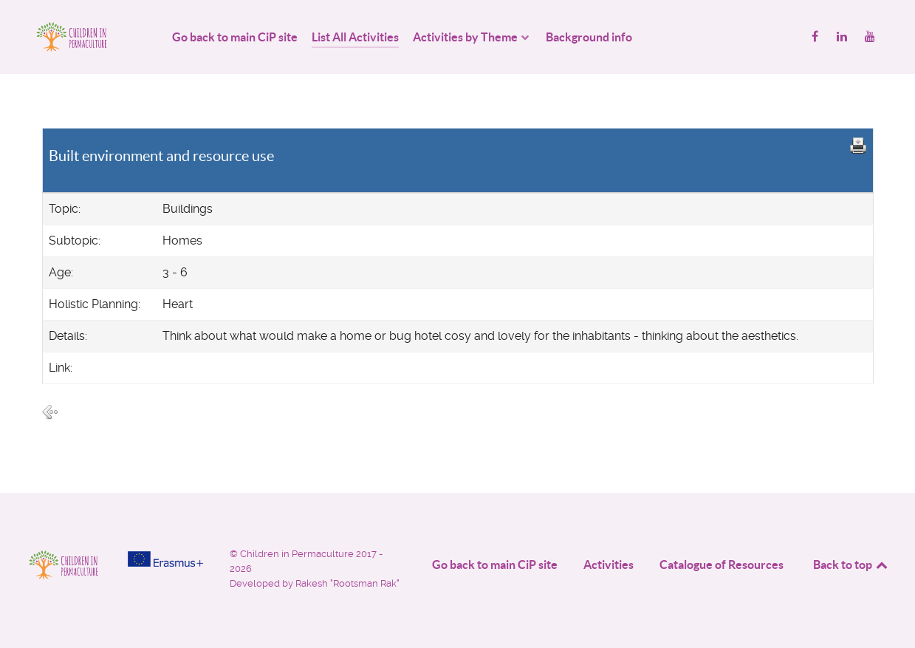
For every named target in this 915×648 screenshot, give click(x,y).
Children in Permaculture (298, 553)
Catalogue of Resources (721, 564)
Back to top (851, 564)
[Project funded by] (165, 559)
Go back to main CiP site (495, 564)
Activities (608, 564)
